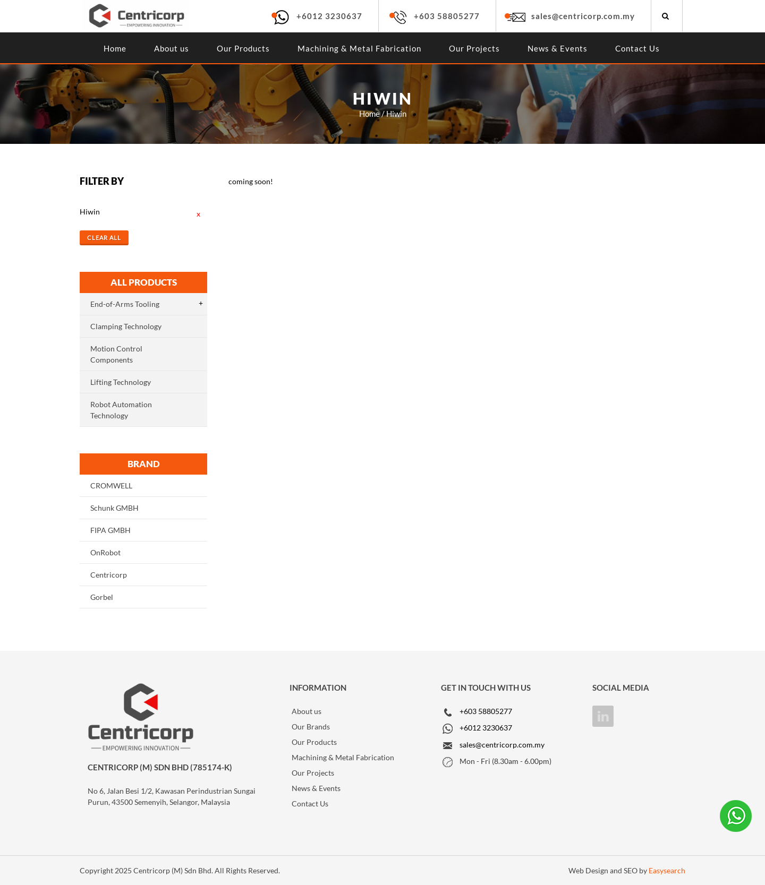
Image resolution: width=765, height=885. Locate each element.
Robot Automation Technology (121, 410)
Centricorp (108, 574)
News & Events (558, 48)
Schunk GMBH (114, 507)
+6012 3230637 (329, 16)
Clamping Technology (126, 326)
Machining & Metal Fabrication (359, 48)
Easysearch (667, 870)
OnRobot (105, 552)
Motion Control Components (116, 354)
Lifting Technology (120, 381)
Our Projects (474, 48)
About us (171, 48)
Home (115, 48)
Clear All (104, 237)
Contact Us (637, 48)
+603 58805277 (447, 16)
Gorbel (101, 597)
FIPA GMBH (110, 530)
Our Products (243, 48)
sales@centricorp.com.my (583, 16)
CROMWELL (111, 485)
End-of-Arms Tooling (124, 303)
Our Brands (311, 726)
